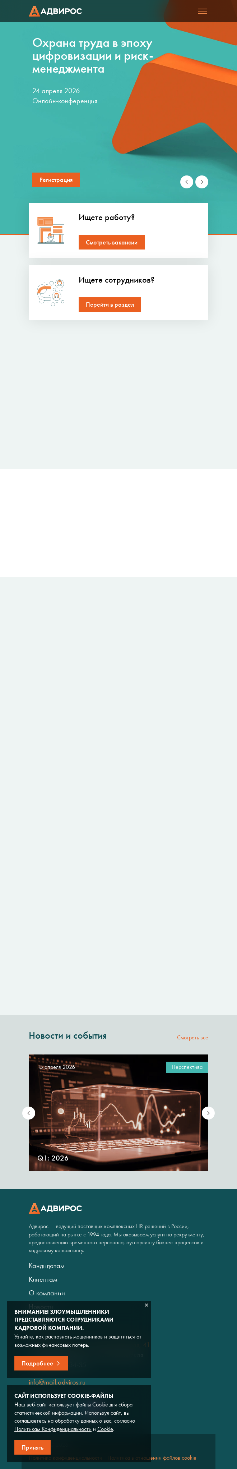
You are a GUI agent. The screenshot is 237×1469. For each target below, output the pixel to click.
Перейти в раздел (110, 304)
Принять (32, 1447)
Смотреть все (192, 1037)
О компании (47, 1293)
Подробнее (37, 1363)
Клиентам (43, 1279)
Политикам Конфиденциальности (53, 1428)
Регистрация (56, 180)
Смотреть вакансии (112, 242)
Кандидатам (47, 1265)
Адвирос (55, 11)
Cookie (105, 1428)
